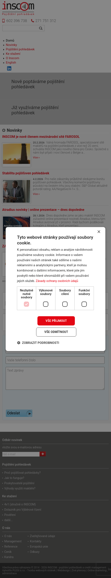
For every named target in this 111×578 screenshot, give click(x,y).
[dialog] (56, 289)
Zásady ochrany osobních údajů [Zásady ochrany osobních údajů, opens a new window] (58, 281)
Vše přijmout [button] (56, 320)
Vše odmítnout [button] (56, 332)
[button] (38, 343)
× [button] (98, 231)
